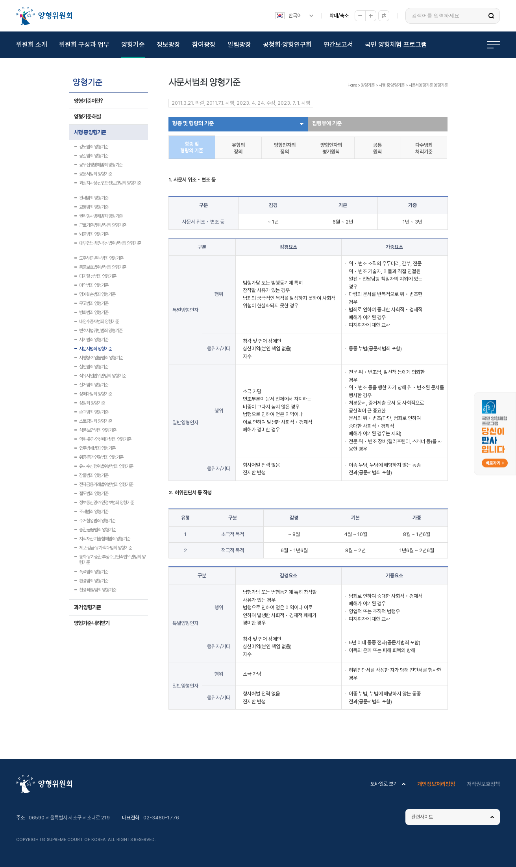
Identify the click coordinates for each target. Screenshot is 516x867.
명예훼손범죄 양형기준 (97, 294)
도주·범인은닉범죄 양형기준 (101, 258)
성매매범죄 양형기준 (95, 394)
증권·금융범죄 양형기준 (97, 529)
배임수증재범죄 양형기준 (99, 321)
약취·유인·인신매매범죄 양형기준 (105, 439)
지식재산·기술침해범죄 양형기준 (104, 539)
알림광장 (239, 44)
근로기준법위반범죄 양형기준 (102, 225)
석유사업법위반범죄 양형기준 (102, 376)
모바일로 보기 (384, 784)
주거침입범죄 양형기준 (97, 520)
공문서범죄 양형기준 (95, 174)
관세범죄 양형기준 (93, 198)
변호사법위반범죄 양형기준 (100, 330)
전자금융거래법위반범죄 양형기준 (106, 484)
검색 (491, 15)
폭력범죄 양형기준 (93, 572)
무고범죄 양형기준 (93, 303)
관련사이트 (422, 817)
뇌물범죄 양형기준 (93, 234)
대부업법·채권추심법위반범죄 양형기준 (110, 243)
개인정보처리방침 (436, 784)
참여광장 (204, 44)
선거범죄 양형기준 (93, 385)
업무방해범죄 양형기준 (97, 448)
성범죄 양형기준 (92, 403)
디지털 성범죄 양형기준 (97, 276)
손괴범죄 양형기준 (93, 412)
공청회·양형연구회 (287, 44)
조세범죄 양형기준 (93, 511)
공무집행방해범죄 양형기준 (100, 165)
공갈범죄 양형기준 (93, 156)
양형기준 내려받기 (91, 623)
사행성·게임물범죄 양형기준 (101, 357)
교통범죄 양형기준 (93, 207)
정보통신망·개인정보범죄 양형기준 (106, 502)
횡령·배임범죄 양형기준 (97, 590)
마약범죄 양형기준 (93, 285)
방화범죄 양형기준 (93, 312)
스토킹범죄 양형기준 (95, 421)
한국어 (295, 15)
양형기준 (133, 44)
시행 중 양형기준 (90, 132)
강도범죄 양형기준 (93, 147)
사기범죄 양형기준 (93, 339)
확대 (370, 15)
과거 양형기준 (87, 607)
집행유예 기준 (327, 123)
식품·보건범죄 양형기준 (97, 430)
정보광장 (168, 44)
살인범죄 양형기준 (93, 367)
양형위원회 (44, 16)
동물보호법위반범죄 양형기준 (102, 267)
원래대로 (383, 15)
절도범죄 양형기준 (93, 493)
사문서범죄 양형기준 (95, 348)
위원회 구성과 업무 (84, 44)
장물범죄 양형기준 (93, 475)
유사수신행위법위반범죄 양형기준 (106, 466)
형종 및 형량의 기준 (193, 123)
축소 (360, 15)
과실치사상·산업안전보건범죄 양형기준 (110, 183)
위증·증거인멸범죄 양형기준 (101, 457)
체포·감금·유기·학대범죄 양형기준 (105, 548)
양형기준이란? (88, 101)
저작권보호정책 (483, 784)
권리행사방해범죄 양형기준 (100, 216)
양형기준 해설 (87, 116)
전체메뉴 (493, 44)
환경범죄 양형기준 (93, 581)
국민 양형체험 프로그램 (396, 44)
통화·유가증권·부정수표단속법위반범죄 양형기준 (112, 557)
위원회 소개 (31, 44)
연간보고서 (338, 44)
